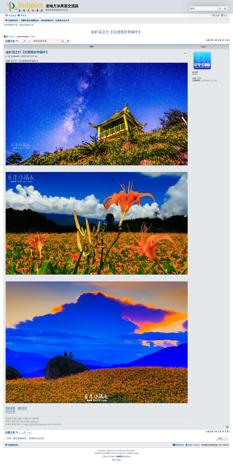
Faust (32, 36)
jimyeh (195, 72)
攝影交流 (22, 408)
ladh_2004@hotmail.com (36, 424)
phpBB (107, 453)
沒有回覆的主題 (11, 25)
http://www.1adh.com (29, 421)
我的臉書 (10, 408)
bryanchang (22, 36)
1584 (199, 78)
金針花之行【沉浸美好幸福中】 (116, 32)
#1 (7, 56)
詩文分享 (10, 411)
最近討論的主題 (26, 25)
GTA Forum (130, 451)
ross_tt (12, 36)
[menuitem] (22, 15)
